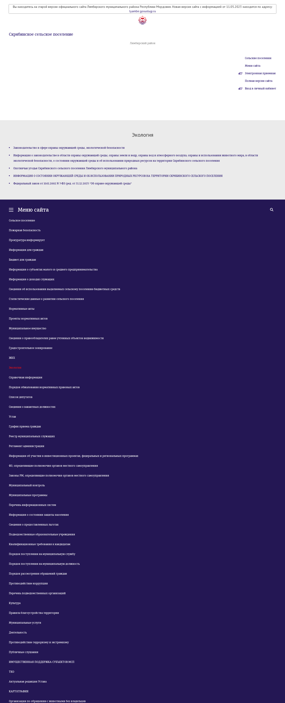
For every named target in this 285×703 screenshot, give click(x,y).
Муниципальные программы (28, 495)
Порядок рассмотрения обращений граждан (38, 573)
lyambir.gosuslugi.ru (142, 11)
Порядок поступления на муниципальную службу (42, 554)
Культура (14, 603)
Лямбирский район (142, 43)
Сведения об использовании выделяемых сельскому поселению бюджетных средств (64, 289)
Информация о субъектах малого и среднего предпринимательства (53, 269)
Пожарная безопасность (25, 230)
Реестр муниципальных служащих (32, 436)
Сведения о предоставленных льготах (34, 524)
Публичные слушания (23, 652)
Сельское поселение (22, 220)
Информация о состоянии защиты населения (39, 514)
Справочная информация (25, 377)
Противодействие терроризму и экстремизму (39, 642)
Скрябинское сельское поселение (41, 34)
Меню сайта (252, 65)
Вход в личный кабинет (260, 88)
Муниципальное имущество (27, 328)
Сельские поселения (258, 58)
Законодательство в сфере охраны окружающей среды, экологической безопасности (69, 147)
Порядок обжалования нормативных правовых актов (44, 387)
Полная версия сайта (258, 80)
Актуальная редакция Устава (28, 681)
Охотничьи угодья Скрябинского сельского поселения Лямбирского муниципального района (75, 168)
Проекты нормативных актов (28, 318)
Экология (15, 367)
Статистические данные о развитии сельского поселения (46, 299)
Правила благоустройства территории (34, 612)
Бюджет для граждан (22, 259)
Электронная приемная (260, 73)
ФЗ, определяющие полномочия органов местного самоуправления (53, 465)
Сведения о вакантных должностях (32, 406)
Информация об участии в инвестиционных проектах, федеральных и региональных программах (73, 456)
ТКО (11, 671)
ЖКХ (12, 357)
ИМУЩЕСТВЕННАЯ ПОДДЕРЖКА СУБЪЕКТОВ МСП (41, 662)
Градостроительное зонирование (30, 348)
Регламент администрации (26, 446)
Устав (12, 416)
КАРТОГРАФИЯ (18, 691)
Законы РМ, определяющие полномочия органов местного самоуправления (59, 475)
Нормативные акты (22, 308)
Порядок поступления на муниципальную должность (44, 563)
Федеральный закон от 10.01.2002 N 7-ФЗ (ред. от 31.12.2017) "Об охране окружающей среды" (72, 183)
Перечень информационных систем (32, 505)
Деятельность (18, 632)
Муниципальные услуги (25, 622)
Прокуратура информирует (27, 240)
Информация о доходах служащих (31, 279)
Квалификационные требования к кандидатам (39, 544)
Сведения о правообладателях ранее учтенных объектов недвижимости (56, 338)
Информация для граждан (26, 250)
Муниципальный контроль (27, 485)
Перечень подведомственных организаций (37, 593)
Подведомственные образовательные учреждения (42, 534)
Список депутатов (21, 397)
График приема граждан (25, 426)
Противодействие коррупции (28, 583)
